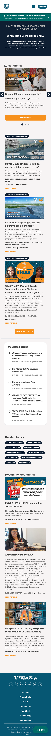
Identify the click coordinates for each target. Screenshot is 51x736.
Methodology (25, 715)
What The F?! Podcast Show (17, 136)
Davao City (11, 463)
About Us (25, 692)
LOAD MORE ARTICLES (24, 331)
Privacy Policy (26, 697)
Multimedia (20, 26)
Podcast (32, 26)
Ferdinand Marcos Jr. (15, 453)
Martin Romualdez (35, 453)
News (25, 701)
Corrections (25, 720)
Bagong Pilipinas (13, 448)
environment (24, 463)
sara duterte (12, 458)
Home (9, 26)
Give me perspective (15, 443)
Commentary (25, 706)
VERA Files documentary (31, 458)
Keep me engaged (34, 443)
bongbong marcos (31, 448)
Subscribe (42, 6)
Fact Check (25, 711)
